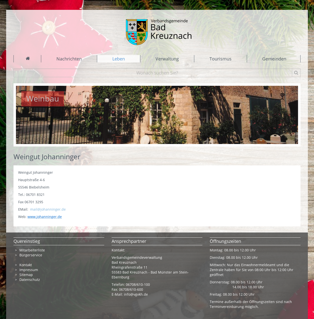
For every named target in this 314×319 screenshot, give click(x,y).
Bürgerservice (30, 255)
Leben (118, 59)
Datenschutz (29, 279)
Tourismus (220, 59)
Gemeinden (274, 59)
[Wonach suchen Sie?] (157, 73)
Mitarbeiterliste (32, 250)
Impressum (28, 269)
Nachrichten (69, 59)
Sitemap (26, 274)
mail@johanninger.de (48, 209)
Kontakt (25, 264)
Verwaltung (167, 59)
